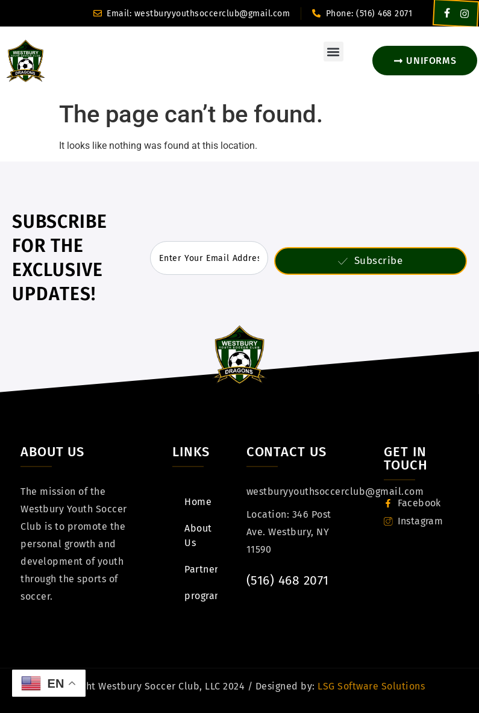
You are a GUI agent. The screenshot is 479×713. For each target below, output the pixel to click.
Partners (200, 569)
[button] (333, 51)
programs (200, 595)
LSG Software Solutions (370, 686)
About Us (200, 535)
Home (197, 501)
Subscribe (370, 260)
